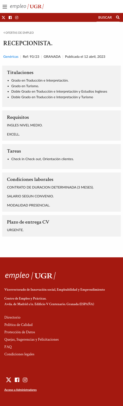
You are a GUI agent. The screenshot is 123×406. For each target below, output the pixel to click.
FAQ (8, 346)
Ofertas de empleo (18, 32)
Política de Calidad (18, 324)
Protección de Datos (19, 332)
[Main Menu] (5, 6)
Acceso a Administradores (20, 390)
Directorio (12, 317)
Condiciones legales (19, 354)
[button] (3, 17)
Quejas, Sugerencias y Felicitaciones (31, 339)
